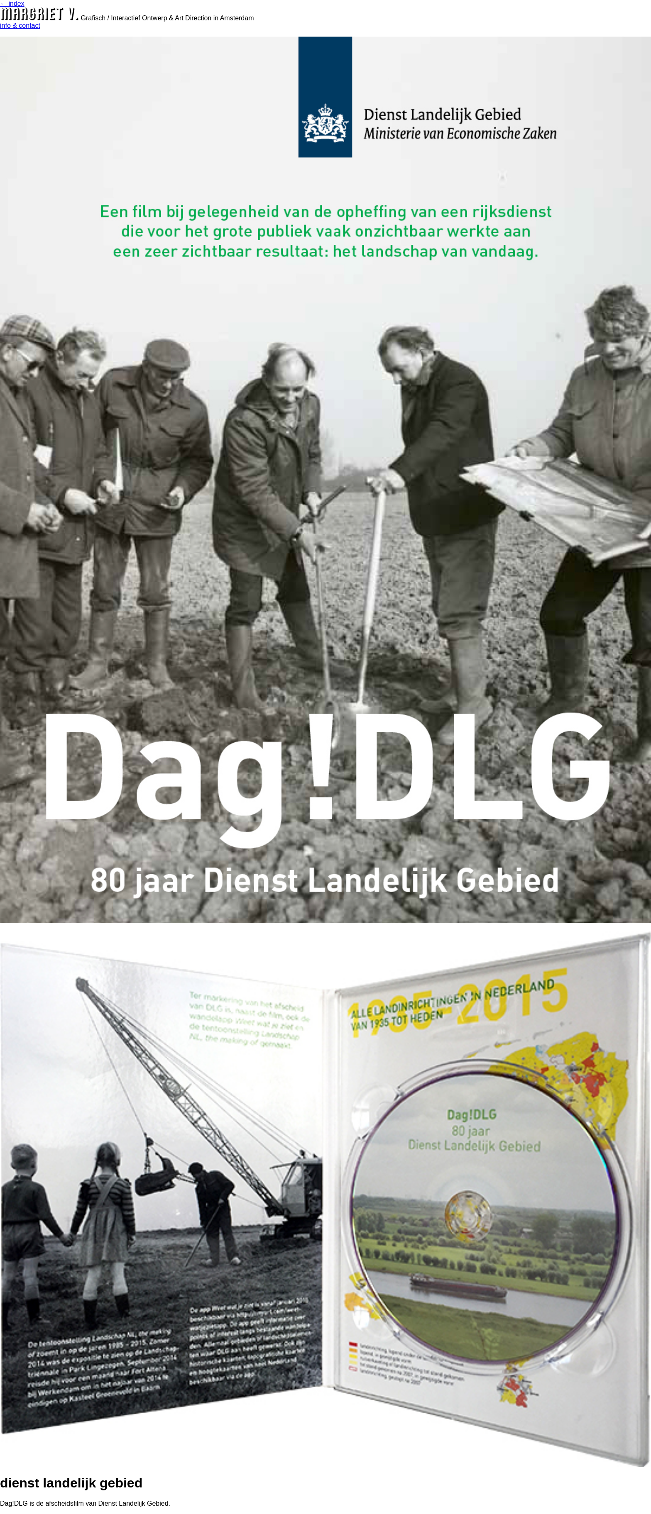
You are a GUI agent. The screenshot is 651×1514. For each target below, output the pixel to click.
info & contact (20, 25)
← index (12, 3)
